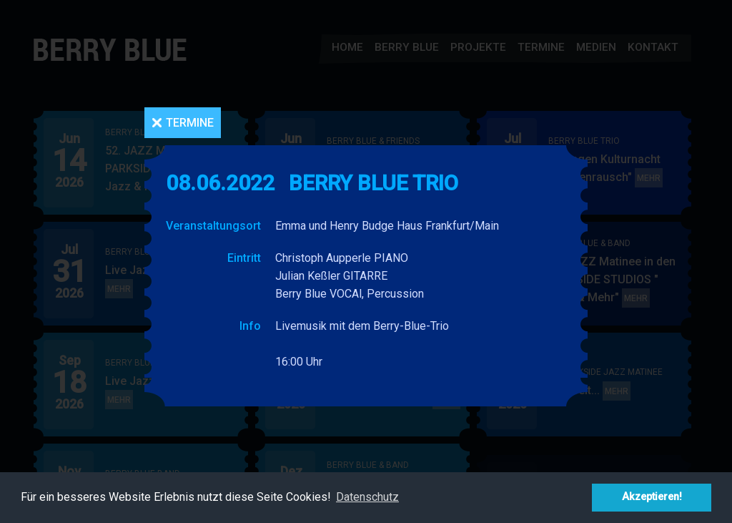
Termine (190, 122)
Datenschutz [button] (367, 497)
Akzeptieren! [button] (652, 497)
